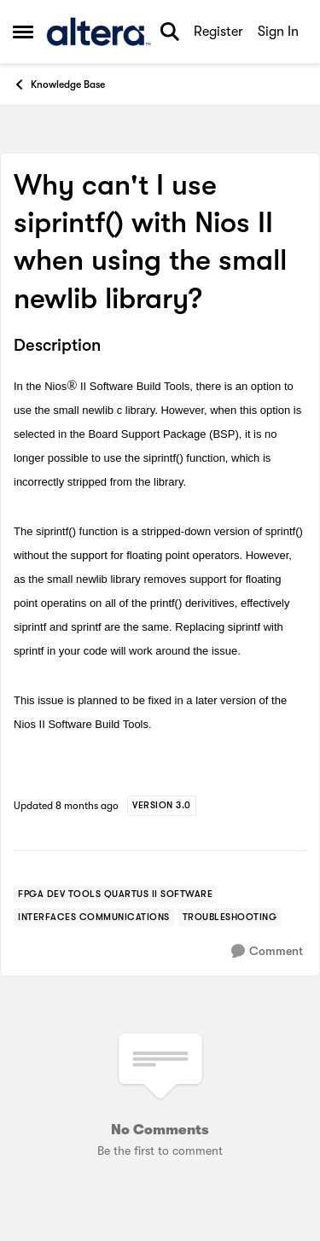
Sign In (278, 31)
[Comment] (267, 951)
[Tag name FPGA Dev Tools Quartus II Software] (115, 894)
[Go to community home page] (98, 31)
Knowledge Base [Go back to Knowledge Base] (59, 84)
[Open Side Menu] (23, 31)
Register (218, 31)
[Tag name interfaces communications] (94, 917)
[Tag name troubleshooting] (230, 917)
